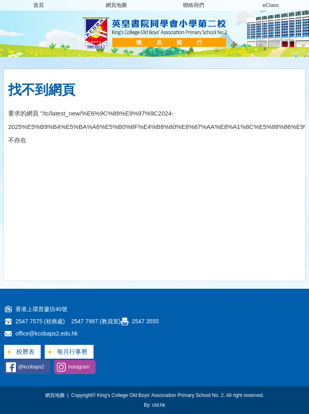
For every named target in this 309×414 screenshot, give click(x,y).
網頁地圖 (116, 5)
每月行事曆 (72, 351)
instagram (79, 367)
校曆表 (25, 351)
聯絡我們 (193, 5)
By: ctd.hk (154, 405)
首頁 (38, 5)
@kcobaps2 (31, 367)
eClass (271, 5)
